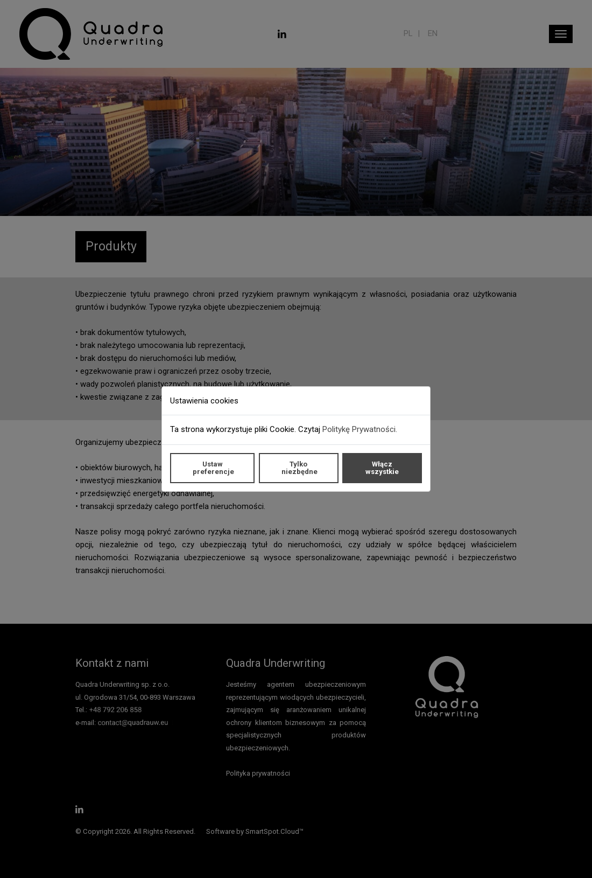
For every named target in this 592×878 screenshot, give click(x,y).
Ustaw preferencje (213, 468)
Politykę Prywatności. (359, 429)
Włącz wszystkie (382, 468)
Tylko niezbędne (299, 468)
